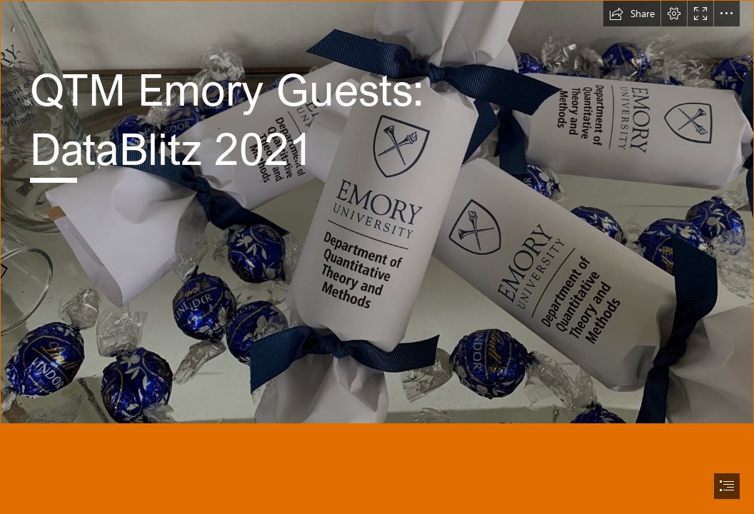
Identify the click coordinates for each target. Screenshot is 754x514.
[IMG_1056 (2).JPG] (377, 212)
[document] (377, 257)
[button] (631, 13)
